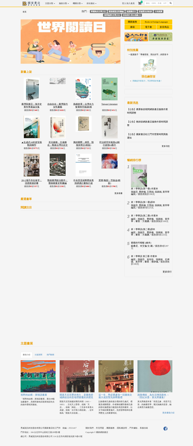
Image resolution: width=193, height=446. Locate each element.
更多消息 (166, 146)
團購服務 (132, 22)
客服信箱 (144, 428)
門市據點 (133, 428)
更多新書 (118, 193)
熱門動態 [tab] (50, 355)
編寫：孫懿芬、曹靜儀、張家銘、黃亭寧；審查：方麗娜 (150, 220)
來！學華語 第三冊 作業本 (144, 256)
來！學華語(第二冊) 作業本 (144, 215)
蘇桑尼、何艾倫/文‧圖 (142, 246)
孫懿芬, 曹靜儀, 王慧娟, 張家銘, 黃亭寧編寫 (150, 193)
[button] (28, 42)
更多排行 (167, 271)
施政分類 (64, 3)
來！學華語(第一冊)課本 (143, 202)
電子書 (148, 27)
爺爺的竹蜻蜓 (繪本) (141, 242)
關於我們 (90, 428)
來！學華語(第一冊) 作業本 (144, 188)
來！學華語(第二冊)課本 (143, 229)
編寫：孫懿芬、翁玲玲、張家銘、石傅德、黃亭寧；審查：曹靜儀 (150, 260)
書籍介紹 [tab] (26, 355)
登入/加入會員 (128, 3)
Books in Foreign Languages (156, 22)
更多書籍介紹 (168, 413)
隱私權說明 (122, 428)
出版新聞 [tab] (38, 355)
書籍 (132, 27)
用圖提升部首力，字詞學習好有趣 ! (146, 81)
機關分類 (78, 3)
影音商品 (164, 27)
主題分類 (50, 3)
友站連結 (91, 3)
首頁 (24, 12)
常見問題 (100, 428)
